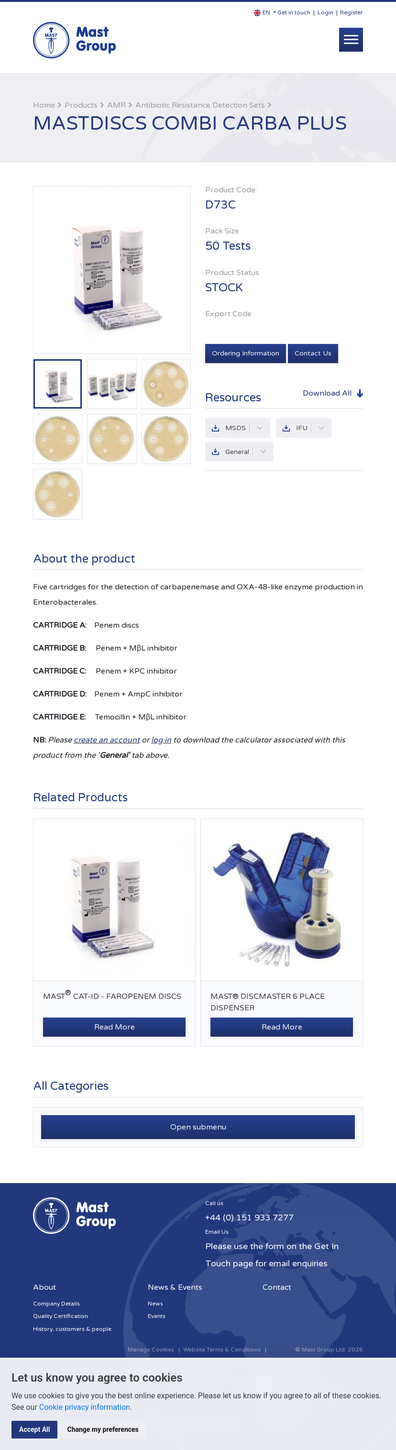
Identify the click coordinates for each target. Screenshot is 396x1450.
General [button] (245, 452)
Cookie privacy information (84, 1407)
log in (161, 740)
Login (325, 12)
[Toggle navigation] (351, 40)
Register (351, 12)
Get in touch (293, 12)
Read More (114, 1027)
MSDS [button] (244, 428)
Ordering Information (245, 353)
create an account (107, 740)
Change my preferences (102, 1429)
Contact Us (313, 353)
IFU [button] (310, 428)
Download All (327, 393)
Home (44, 105)
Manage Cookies (151, 1349)
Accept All (34, 1429)
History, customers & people (72, 1329)
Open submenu (198, 1127)
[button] (265, 12)
